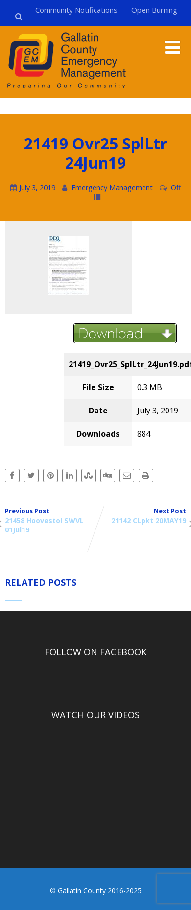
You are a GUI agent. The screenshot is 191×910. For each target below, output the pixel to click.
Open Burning (154, 10)
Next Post (141, 515)
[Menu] (172, 47)
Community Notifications (76, 10)
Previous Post (50, 520)
